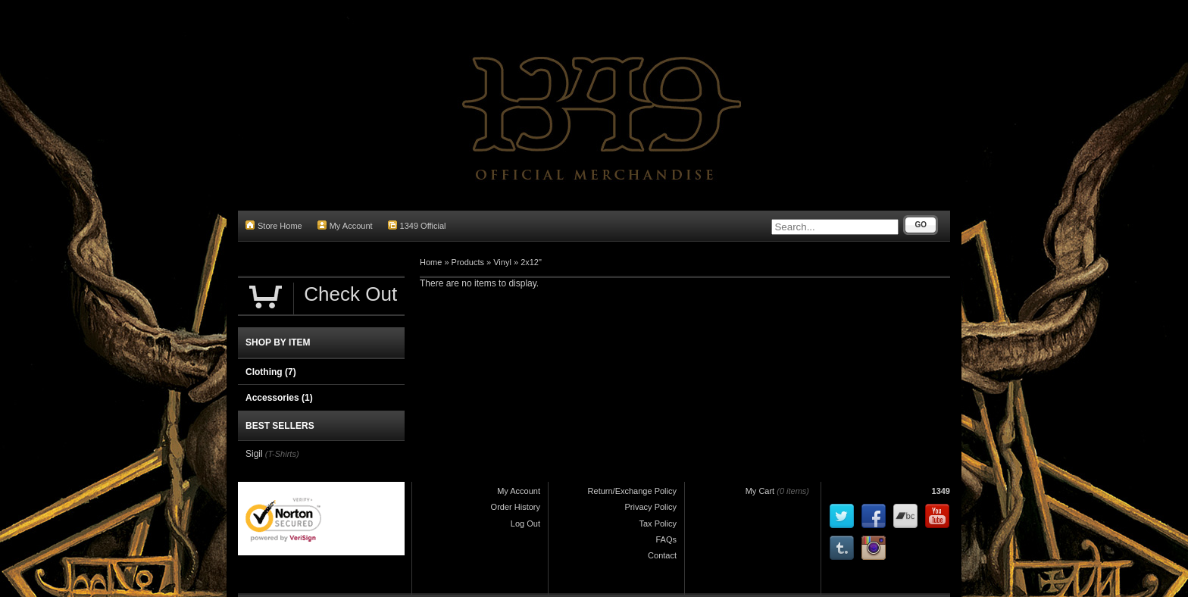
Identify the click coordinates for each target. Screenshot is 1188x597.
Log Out (525, 523)
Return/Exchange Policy (632, 490)
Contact (662, 555)
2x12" (531, 262)
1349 (941, 490)
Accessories (279, 397)
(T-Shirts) (282, 453)
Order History (515, 506)
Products (468, 262)
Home (431, 262)
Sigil (254, 454)
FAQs (666, 539)
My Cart (760, 490)
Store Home (273, 225)
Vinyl (502, 262)
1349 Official (417, 225)
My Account (345, 225)
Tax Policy (658, 523)
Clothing (270, 372)
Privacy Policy (651, 506)
